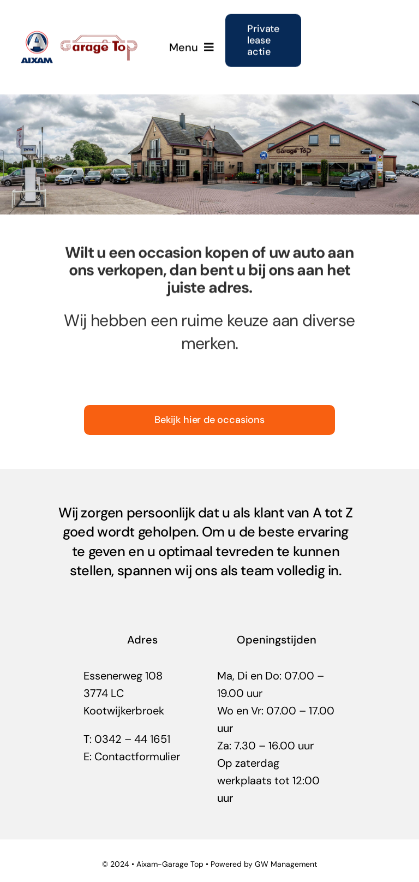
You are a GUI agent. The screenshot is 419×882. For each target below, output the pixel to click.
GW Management (286, 864)
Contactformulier (137, 756)
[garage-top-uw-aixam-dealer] (80, 33)
